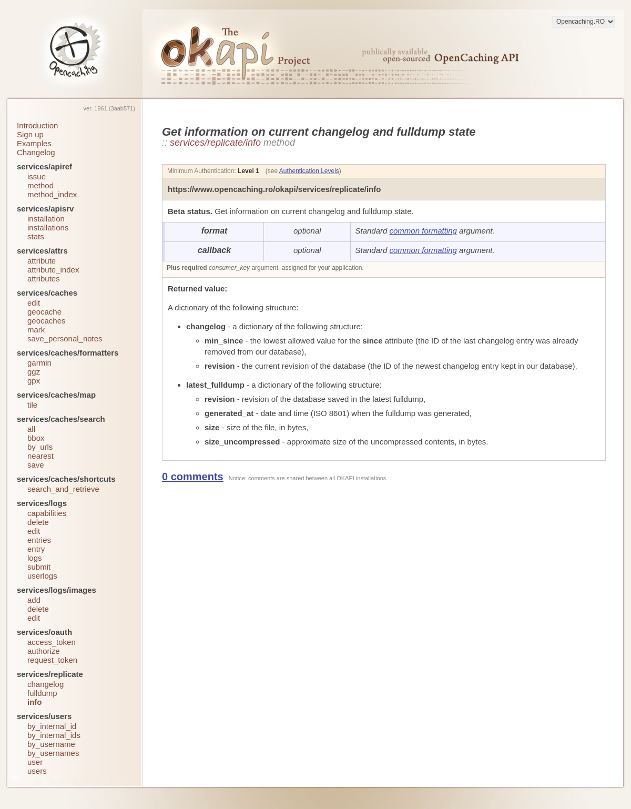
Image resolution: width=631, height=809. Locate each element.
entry (36, 548)
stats (35, 236)
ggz (33, 371)
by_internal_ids (53, 735)
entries (39, 539)
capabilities (46, 513)
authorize (43, 650)
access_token (51, 642)
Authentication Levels (309, 171)
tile (32, 404)
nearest (40, 455)
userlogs (42, 575)
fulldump (42, 693)
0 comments (192, 476)
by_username (51, 744)
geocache (44, 311)
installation (46, 218)
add (33, 599)
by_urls (40, 446)
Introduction (37, 125)
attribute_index (53, 269)
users (37, 770)
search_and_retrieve (63, 488)
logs (34, 557)
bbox (36, 437)
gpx (33, 380)
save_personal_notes (65, 338)
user (35, 761)
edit (33, 302)
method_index (52, 194)
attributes (43, 278)
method (40, 185)
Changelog (36, 152)
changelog (45, 684)
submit (38, 566)
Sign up (30, 134)
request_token (52, 659)
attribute (41, 260)
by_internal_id (51, 726)
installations (47, 227)
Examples (34, 143)
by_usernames (53, 753)
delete (38, 522)
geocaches (46, 320)
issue (36, 176)
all (31, 428)
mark (36, 329)
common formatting (423, 230)
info (34, 701)
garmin (39, 362)
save (35, 464)
